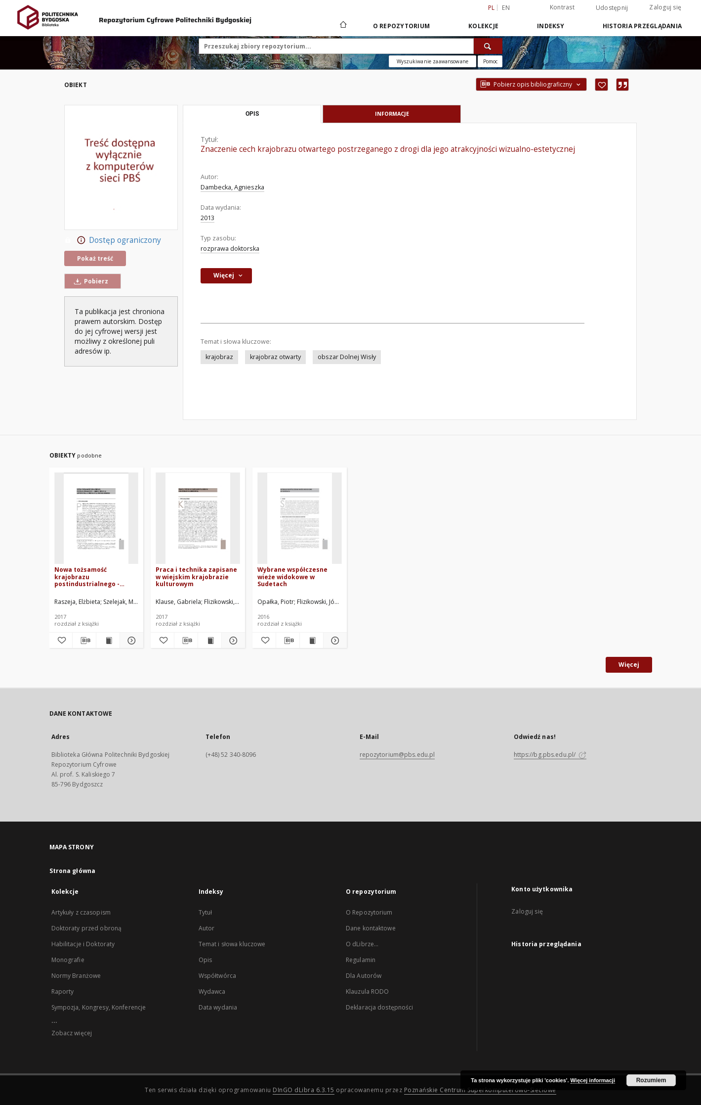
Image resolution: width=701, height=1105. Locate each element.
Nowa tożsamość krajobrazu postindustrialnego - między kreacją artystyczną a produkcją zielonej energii (92, 576)
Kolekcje (483, 26)
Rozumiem (651, 1080)
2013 (207, 218)
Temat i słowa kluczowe (232, 944)
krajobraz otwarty (275, 357)
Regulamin (360, 960)
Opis (205, 960)
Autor (207, 928)
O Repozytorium (369, 912)
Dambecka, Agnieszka (232, 187)
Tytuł (205, 912)
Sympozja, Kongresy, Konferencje (98, 1007)
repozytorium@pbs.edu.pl (397, 754)
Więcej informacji (593, 1080)
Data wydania (218, 1007)
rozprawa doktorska (230, 248)
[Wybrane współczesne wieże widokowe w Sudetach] (299, 518)
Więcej (629, 664)
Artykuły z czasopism (81, 912)
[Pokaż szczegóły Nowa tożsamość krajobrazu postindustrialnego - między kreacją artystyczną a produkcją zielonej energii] (130, 640)
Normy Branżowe (76, 975)
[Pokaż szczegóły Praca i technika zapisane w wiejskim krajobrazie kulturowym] (232, 640)
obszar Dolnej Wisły (347, 357)
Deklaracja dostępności (379, 1007)
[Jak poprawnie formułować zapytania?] (490, 61)
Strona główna (72, 871)
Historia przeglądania (642, 26)
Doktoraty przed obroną (86, 928)
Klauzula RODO (367, 991)
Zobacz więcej (71, 1033)
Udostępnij (612, 8)
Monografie (67, 960)
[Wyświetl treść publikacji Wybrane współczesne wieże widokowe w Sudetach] (311, 640)
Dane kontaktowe (371, 928)
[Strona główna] (342, 26)
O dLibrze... (362, 944)
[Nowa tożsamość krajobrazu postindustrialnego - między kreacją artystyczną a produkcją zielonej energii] (96, 518)
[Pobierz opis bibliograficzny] (84, 640)
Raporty (62, 991)
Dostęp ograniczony (112, 240)
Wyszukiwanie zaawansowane (432, 61)
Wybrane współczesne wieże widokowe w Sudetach (292, 576)
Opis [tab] (252, 113)
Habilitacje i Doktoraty (83, 944)
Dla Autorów (363, 975)
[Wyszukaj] (488, 46)
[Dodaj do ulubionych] (601, 84)
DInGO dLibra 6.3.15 (303, 1090)
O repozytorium (401, 26)
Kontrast (562, 7)
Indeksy (550, 26)
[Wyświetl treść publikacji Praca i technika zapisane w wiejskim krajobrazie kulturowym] (209, 640)
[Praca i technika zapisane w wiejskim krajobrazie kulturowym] (198, 518)
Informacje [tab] (392, 113)
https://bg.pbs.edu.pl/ (550, 754)
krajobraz (219, 357)
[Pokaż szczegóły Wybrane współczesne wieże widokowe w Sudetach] (333, 640)
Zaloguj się (665, 7)
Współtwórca (217, 975)
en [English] (506, 7)
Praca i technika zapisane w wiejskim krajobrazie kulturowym (196, 576)
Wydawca (212, 991)
